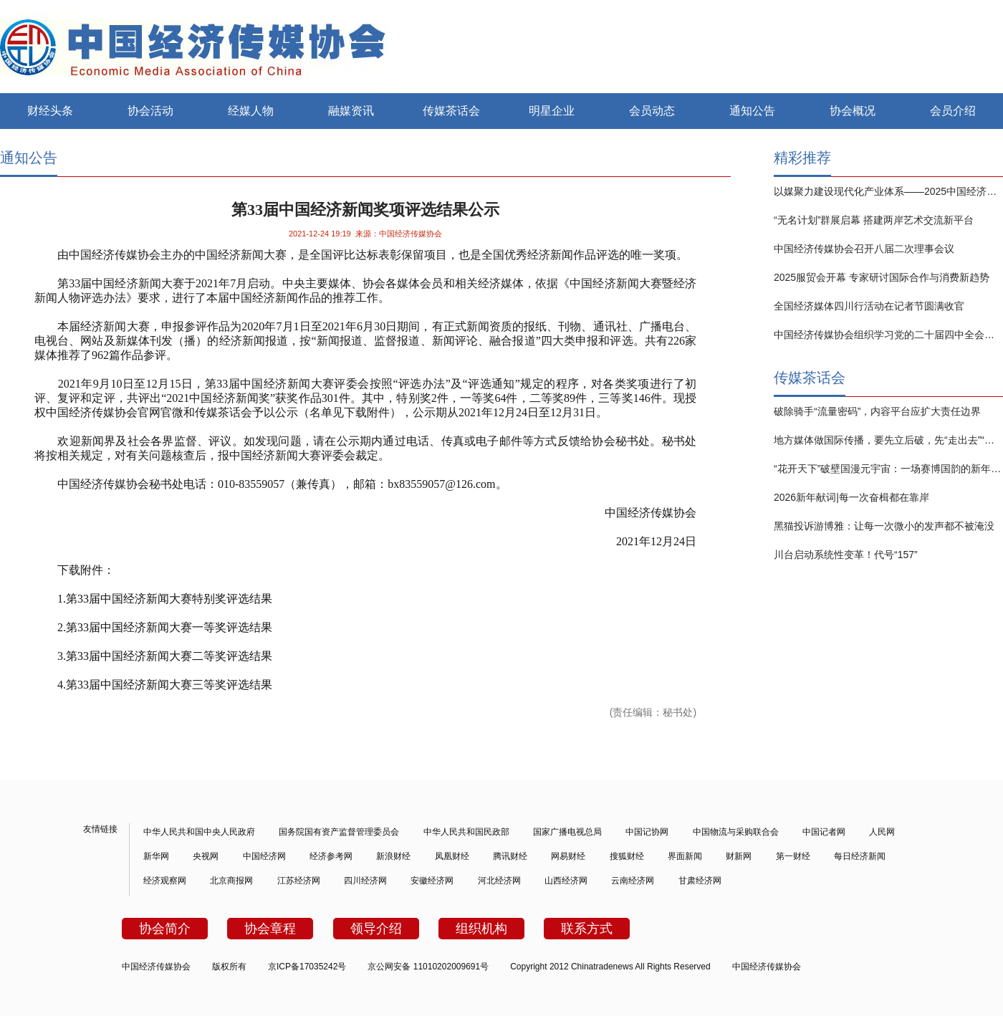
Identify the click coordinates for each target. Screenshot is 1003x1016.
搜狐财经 (627, 856)
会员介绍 (953, 111)
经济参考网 (330, 856)
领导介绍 (376, 928)
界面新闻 (685, 856)
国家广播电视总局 (567, 832)
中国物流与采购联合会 (736, 832)
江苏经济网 (298, 881)
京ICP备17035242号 (307, 967)
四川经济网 (365, 881)
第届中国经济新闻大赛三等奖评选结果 (169, 685)
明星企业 (552, 111)
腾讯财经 (510, 856)
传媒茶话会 (451, 111)
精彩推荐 (802, 158)
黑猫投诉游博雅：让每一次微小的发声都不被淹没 (884, 526)
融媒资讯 (351, 111)
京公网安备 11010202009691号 (428, 967)
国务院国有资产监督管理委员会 (339, 832)
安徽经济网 (432, 881)
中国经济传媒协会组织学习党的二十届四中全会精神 (888, 334)
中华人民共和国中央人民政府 (199, 832)
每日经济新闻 (860, 856)
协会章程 (270, 928)
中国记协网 (646, 832)
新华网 (156, 856)
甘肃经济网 (699, 881)
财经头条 (50, 111)
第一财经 (793, 856)
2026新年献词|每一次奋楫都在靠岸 (851, 497)
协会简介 (165, 928)
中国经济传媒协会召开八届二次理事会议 (864, 248)
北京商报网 (231, 881)
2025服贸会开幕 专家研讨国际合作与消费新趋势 (881, 277)
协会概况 (852, 111)
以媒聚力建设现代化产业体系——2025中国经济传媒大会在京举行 (888, 191)
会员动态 (652, 111)
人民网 (882, 832)
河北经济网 (499, 881)
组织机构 (481, 928)
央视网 (206, 856)
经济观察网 (164, 881)
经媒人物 (251, 111)
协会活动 (150, 111)
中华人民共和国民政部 (466, 832)
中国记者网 (823, 832)
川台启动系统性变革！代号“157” (846, 554)
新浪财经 (393, 856)
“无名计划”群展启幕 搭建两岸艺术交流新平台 (874, 220)
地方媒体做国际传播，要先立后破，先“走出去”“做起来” (888, 440)
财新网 (739, 856)
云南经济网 (632, 881)
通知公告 (752, 111)
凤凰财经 (452, 856)
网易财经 (568, 856)
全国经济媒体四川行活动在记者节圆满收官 (869, 306)
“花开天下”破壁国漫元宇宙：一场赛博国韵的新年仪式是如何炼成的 (888, 468)
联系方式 (587, 928)
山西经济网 (565, 881)
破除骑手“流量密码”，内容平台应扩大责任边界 (877, 411)
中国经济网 (264, 856)
